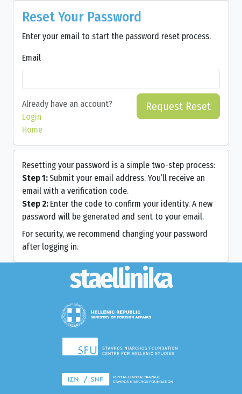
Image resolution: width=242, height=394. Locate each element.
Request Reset (178, 106)
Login (31, 117)
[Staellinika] (121, 278)
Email (31, 58)
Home (32, 130)
